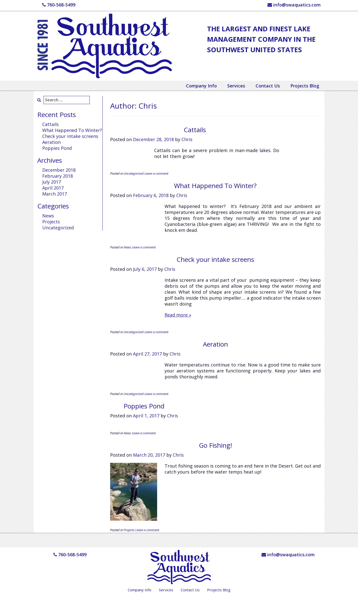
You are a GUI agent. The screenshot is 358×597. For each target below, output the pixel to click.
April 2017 (53, 188)
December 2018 (59, 170)
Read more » (178, 315)
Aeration (51, 142)
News (48, 216)
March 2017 (54, 194)
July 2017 (51, 182)
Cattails (50, 124)
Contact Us (268, 86)
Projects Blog (304, 86)
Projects (51, 222)
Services (236, 86)
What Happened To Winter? (72, 130)
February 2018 (57, 176)
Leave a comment (156, 173)
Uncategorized (58, 228)
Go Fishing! (215, 445)
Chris (186, 139)
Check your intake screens (70, 136)
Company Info (201, 86)
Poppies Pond (57, 148)
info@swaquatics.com (294, 5)
